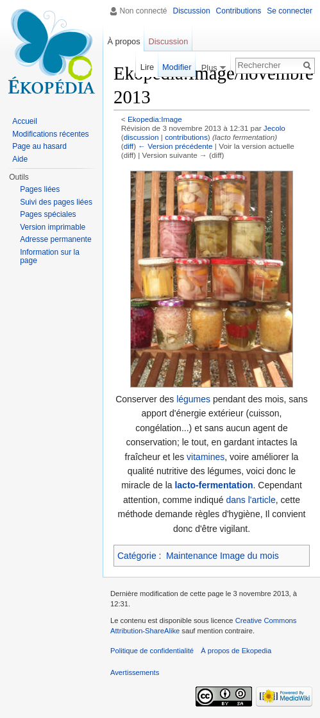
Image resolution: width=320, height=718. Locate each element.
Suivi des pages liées (56, 202)
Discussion (191, 10)
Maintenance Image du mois (222, 556)
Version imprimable (52, 227)
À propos (123, 41)
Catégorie (136, 556)
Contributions (239, 10)
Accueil (24, 121)
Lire (147, 67)
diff (128, 146)
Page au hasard (39, 146)
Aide (20, 159)
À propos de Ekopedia (236, 650)
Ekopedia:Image (155, 119)
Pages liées (40, 189)
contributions (186, 137)
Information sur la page (50, 257)
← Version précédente (175, 146)
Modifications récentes (50, 134)
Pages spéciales (48, 214)
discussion (141, 137)
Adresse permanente (55, 239)
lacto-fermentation (213, 485)
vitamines (205, 457)
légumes (193, 399)
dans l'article (250, 500)
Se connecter (289, 10)
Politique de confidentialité (152, 650)
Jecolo (274, 128)
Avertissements (134, 672)
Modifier (177, 67)
